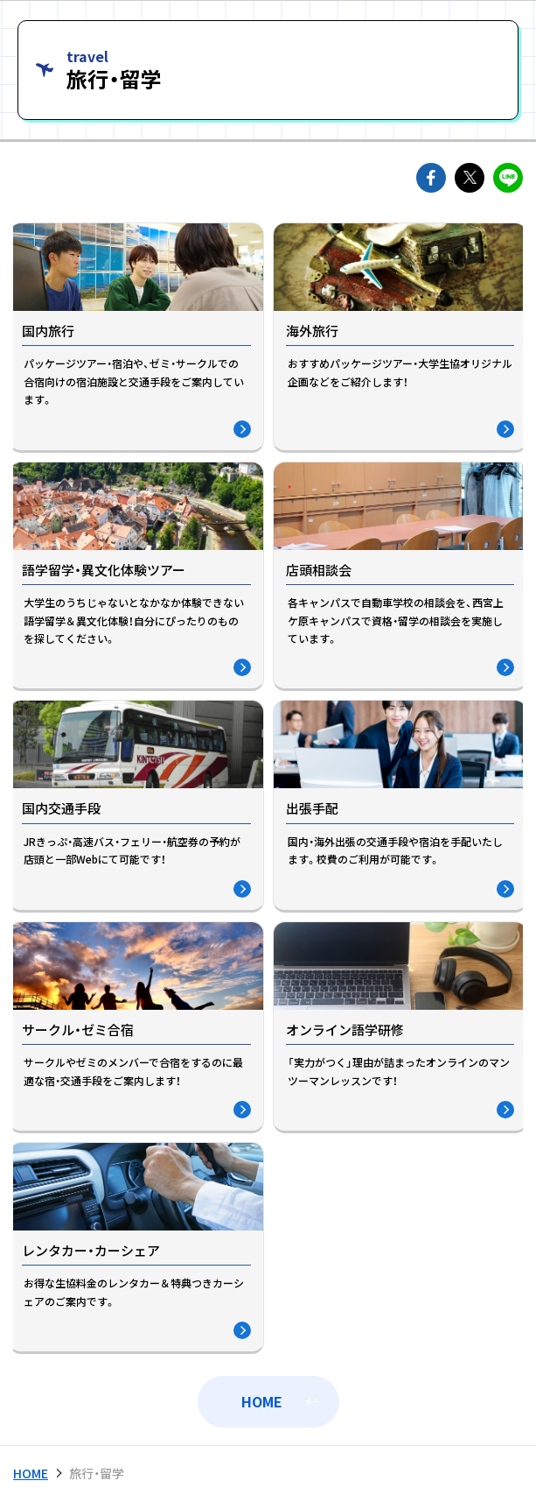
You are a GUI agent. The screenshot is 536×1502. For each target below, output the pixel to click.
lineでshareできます (508, 178)
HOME (261, 1401)
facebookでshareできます (431, 178)
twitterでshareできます (469, 178)
